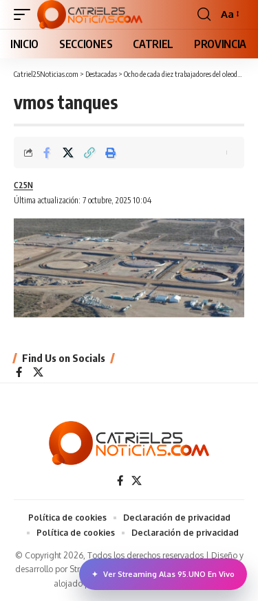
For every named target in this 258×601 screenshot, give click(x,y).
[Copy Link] (89, 152)
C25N (23, 185)
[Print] (110, 152)
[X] (38, 373)
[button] (25, 14)
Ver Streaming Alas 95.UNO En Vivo (163, 574)
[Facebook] (19, 373)
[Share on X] (68, 152)
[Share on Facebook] (46, 152)
